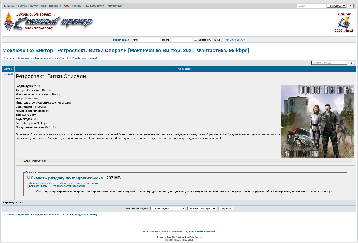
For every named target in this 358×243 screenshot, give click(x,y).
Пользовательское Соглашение (162, 231)
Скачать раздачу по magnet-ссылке (65, 178)
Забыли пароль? (235, 39)
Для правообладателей (200, 231)
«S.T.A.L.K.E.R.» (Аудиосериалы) (76, 58)
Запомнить (202, 39)
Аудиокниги (24, 58)
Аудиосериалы (44, 58)
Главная (9, 58)
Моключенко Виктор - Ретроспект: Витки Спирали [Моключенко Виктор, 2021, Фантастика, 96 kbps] (126, 50)
